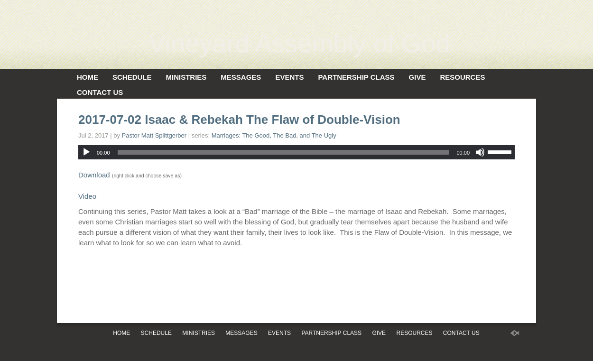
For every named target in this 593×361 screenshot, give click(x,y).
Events (289, 77)
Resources (462, 77)
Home (87, 77)
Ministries (186, 77)
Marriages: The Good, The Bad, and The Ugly (274, 135)
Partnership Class (356, 77)
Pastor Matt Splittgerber (154, 135)
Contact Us (100, 92)
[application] (296, 152)
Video (87, 196)
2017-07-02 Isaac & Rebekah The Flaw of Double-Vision (239, 119)
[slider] (283, 152)
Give (417, 77)
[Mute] (480, 152)
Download (94, 175)
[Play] (86, 152)
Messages (241, 77)
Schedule (132, 77)
